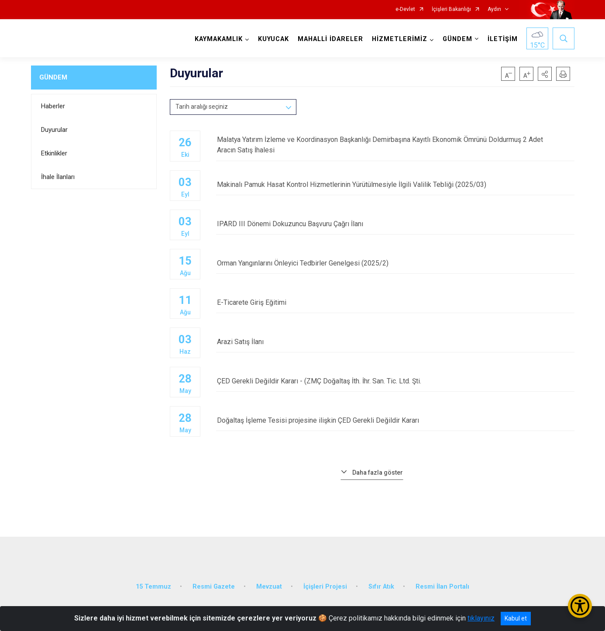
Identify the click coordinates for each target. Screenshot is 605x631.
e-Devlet (405, 9)
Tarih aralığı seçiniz (201, 106)
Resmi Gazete (213, 585)
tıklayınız (481, 618)
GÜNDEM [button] (457, 39)
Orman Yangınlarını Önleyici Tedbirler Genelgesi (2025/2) (395, 263)
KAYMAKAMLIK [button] (219, 39)
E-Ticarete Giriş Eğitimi (395, 302)
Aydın (494, 9)
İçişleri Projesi (325, 585)
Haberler (53, 106)
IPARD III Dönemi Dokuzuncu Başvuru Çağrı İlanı (395, 224)
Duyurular (54, 130)
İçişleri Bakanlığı (451, 9)
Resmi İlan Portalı (442, 585)
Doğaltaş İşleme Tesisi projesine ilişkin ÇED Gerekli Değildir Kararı (395, 420)
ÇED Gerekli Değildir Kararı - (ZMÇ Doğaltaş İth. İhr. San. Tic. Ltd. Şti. (395, 381)
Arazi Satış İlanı (395, 342)
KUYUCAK (273, 39)
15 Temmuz (153, 585)
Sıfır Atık (381, 585)
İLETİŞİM (503, 39)
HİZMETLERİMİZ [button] (399, 39)
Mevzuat (269, 585)
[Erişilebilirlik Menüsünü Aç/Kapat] (580, 606)
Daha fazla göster (377, 472)
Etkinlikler (54, 153)
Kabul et (516, 618)
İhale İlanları (58, 177)
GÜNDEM (53, 77)
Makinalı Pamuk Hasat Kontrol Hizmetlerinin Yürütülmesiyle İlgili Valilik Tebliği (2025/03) (395, 184)
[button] (545, 74)
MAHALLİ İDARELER (330, 39)
